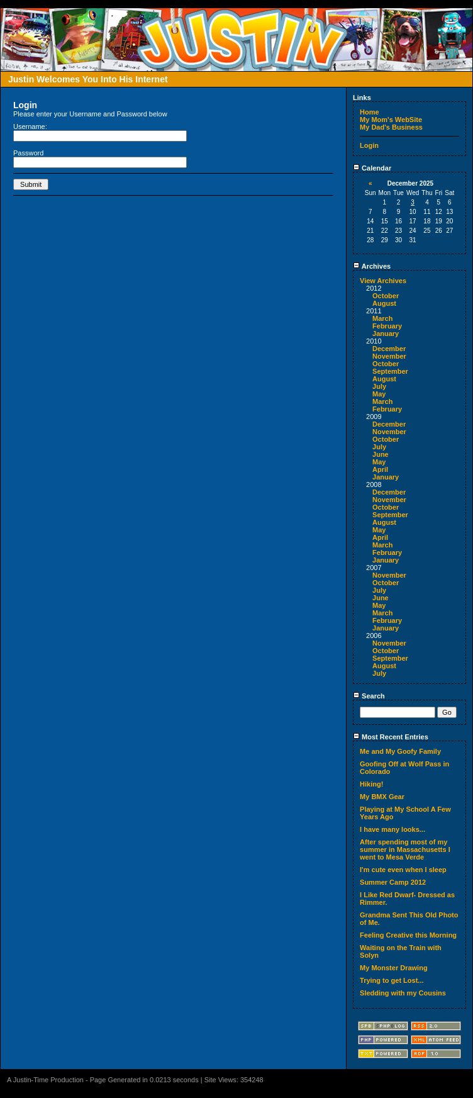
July (379, 386)
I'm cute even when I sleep (403, 869)
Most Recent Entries (390, 737)
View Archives (383, 280)
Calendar (372, 168)
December (389, 348)
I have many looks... (392, 829)
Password (28, 153)
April (380, 469)
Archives (372, 266)
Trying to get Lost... (391, 980)
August (384, 303)
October (385, 296)
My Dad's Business (391, 127)
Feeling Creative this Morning (408, 935)
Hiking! (371, 784)
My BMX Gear (382, 796)
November (389, 356)
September (390, 371)
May (379, 394)
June (380, 454)
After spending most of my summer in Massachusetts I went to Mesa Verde (405, 849)
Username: (30, 126)
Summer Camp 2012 (393, 882)
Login (369, 145)
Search (369, 696)
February (387, 326)
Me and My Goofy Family (400, 751)
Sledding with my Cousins (403, 993)
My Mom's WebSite (391, 119)
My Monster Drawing (394, 968)
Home (369, 112)
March (382, 318)
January (385, 333)
